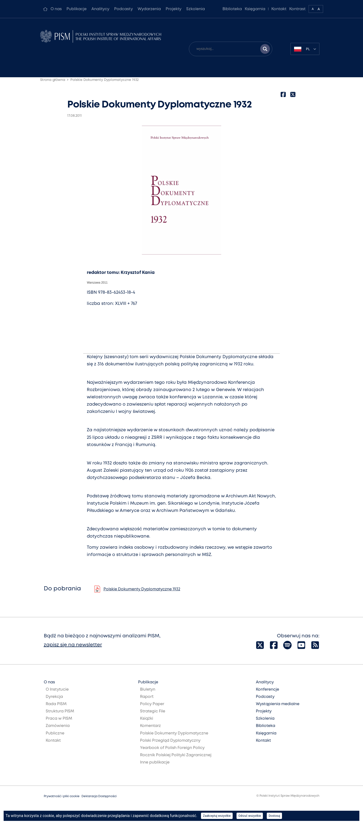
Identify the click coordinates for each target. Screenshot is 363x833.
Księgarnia (255, 9)
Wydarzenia (149, 9)
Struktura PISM (60, 711)
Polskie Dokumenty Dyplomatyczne (174, 733)
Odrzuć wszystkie (249, 816)
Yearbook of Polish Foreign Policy (172, 748)
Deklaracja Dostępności (99, 796)
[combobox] (305, 49)
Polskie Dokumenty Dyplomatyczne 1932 (104, 79)
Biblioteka (232, 9)
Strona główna (52, 79)
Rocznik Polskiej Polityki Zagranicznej (175, 755)
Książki (146, 718)
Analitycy (100, 9)
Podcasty (123, 9)
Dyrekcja (54, 697)
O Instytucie (57, 689)
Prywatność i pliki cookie (62, 796)
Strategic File (152, 711)
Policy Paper (152, 704)
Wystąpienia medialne (277, 704)
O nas (56, 9)
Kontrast (297, 9)
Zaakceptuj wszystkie (216, 816)
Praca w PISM (59, 718)
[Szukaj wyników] (265, 49)
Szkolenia (195, 9)
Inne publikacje (155, 762)
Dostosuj (274, 816)
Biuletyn (147, 689)
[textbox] (305, 49)
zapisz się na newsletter (73, 645)
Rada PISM (56, 704)
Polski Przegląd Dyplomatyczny (170, 740)
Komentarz (150, 726)
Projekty (173, 9)
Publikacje (77, 9)
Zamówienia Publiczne (58, 729)
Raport (147, 697)
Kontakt (278, 9)
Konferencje (267, 689)
